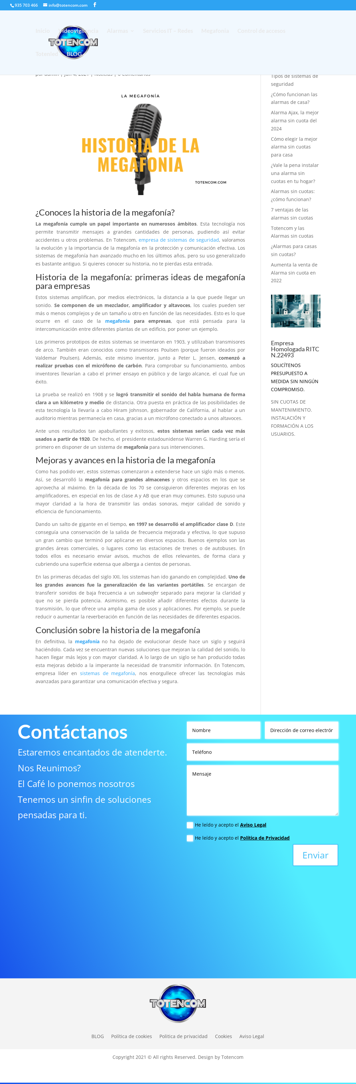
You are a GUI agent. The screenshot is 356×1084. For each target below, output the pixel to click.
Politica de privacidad (183, 1036)
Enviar (315, 855)
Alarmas (117, 31)
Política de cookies (131, 1036)
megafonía (117, 321)
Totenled (46, 54)
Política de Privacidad (265, 838)
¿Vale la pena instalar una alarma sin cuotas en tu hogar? (295, 173)
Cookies (223, 1036)
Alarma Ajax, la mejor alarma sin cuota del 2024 (295, 120)
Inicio (42, 31)
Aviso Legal (253, 825)
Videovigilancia (78, 31)
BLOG (74, 54)
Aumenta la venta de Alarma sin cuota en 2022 (294, 272)
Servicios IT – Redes (168, 31)
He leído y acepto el (226, 825)
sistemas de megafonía (107, 673)
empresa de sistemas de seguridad (179, 240)
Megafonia (215, 31)
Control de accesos (261, 31)
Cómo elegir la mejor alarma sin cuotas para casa (294, 147)
